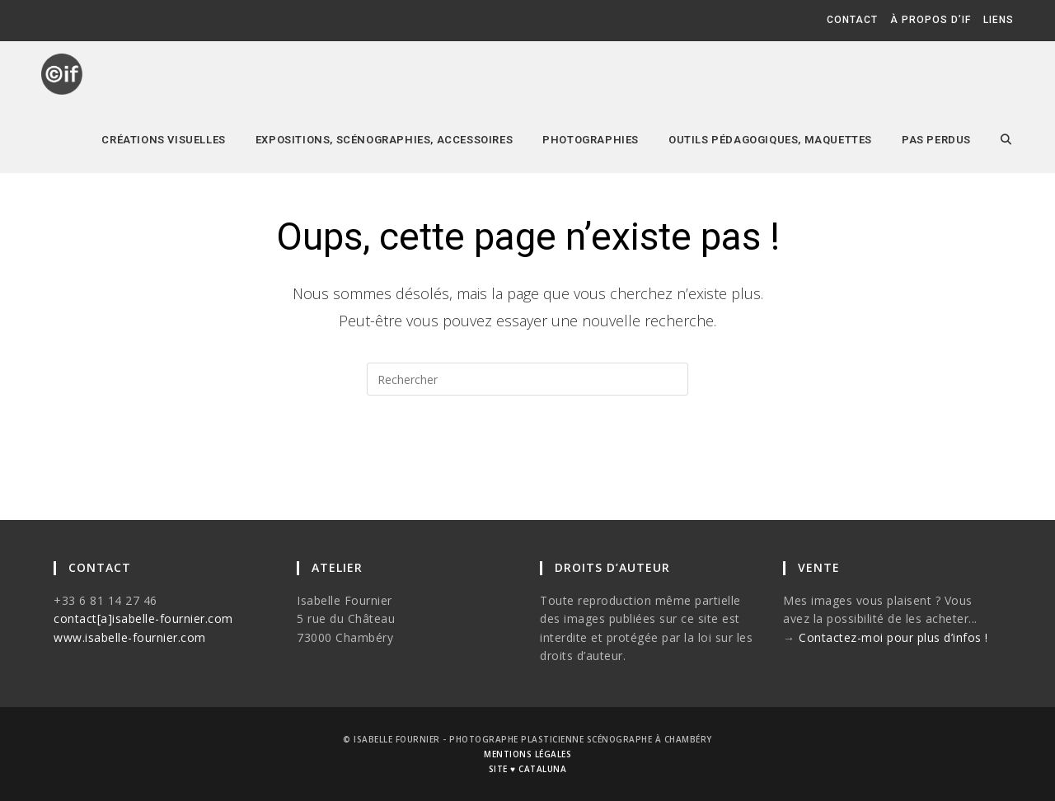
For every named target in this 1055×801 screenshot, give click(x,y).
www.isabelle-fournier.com (130, 637)
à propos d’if (930, 20)
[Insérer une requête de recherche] (527, 379)
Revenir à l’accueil (528, 461)
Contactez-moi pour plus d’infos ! (893, 637)
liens (998, 20)
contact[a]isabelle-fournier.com (143, 618)
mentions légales (527, 754)
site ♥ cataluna (527, 769)
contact (852, 20)
